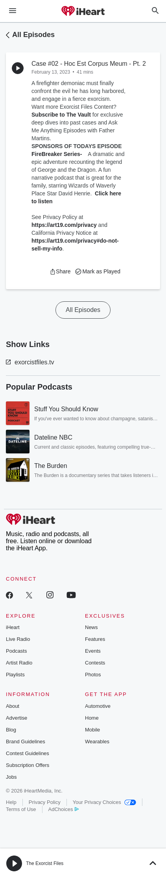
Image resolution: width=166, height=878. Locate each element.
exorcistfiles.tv (30, 362)
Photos (93, 675)
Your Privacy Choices (104, 802)
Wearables (97, 741)
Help (11, 802)
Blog (11, 730)
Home (92, 718)
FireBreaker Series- (58, 154)
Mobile (92, 730)
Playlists (15, 675)
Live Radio (18, 639)
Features (95, 639)
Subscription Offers (27, 765)
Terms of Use (21, 809)
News (91, 627)
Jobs (11, 777)
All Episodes (33, 35)
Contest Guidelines (27, 753)
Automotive (98, 706)
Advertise (16, 718)
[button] (60, 271)
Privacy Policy (45, 802)
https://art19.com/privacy (64, 225)
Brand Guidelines (25, 741)
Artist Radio (19, 663)
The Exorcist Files (44, 863)
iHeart (13, 627)
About (12, 706)
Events (93, 651)
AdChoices (63, 809)
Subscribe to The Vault (61, 114)
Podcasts (16, 651)
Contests (95, 663)
